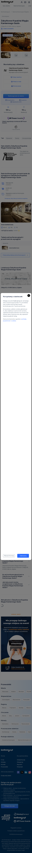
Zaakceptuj (23, 556)
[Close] (28, 295)
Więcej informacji (9, 556)
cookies (13, 321)
